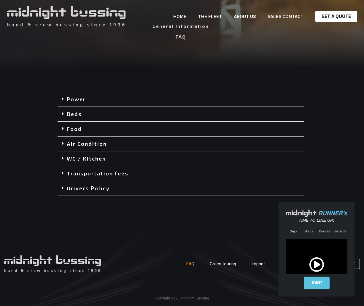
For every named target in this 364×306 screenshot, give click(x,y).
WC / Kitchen (86, 158)
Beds (74, 114)
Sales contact (285, 16)
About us (245, 16)
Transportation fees (97, 173)
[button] (181, 99)
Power (76, 99)
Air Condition (87, 143)
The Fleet (210, 16)
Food (74, 129)
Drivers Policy (88, 188)
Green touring (216, 264)
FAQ (181, 264)
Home (179, 16)
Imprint (254, 264)
